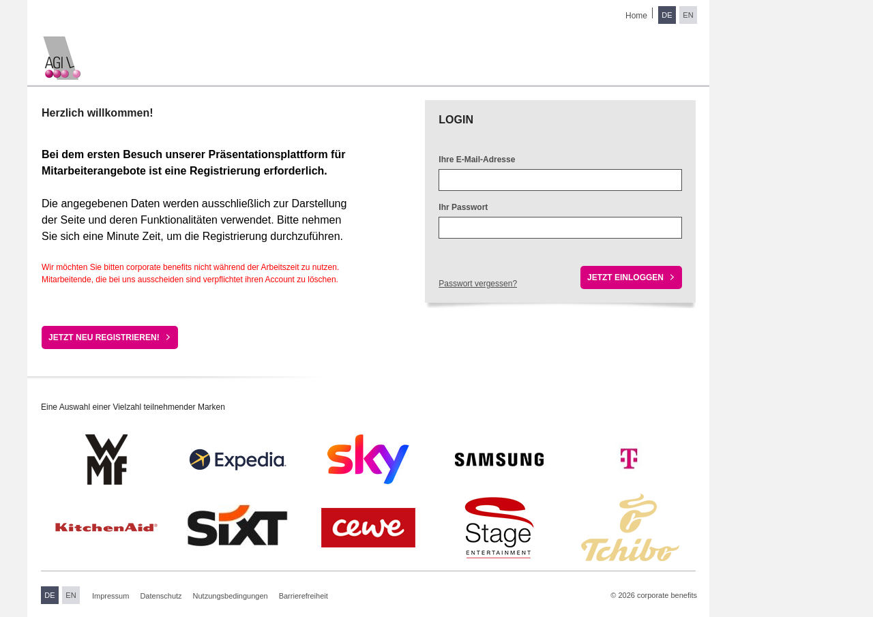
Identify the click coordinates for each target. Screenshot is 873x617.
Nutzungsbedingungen (230, 596)
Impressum (110, 596)
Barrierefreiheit (303, 596)
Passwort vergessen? (478, 284)
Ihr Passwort (463, 207)
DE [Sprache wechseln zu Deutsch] (667, 15)
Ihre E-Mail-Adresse (477, 159)
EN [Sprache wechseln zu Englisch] (688, 15)
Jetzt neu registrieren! (104, 337)
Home (636, 15)
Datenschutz (160, 596)
